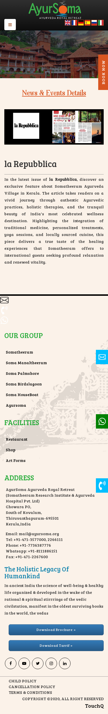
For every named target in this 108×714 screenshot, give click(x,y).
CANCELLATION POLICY (32, 686)
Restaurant (16, 439)
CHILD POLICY (23, 681)
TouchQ (94, 705)
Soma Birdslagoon (24, 384)
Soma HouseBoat (22, 394)
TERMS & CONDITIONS (30, 692)
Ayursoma (16, 405)
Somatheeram (19, 352)
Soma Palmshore (22, 373)
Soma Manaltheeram (26, 362)
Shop (11, 449)
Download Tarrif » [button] (56, 645)
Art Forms (16, 460)
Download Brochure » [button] (56, 629)
